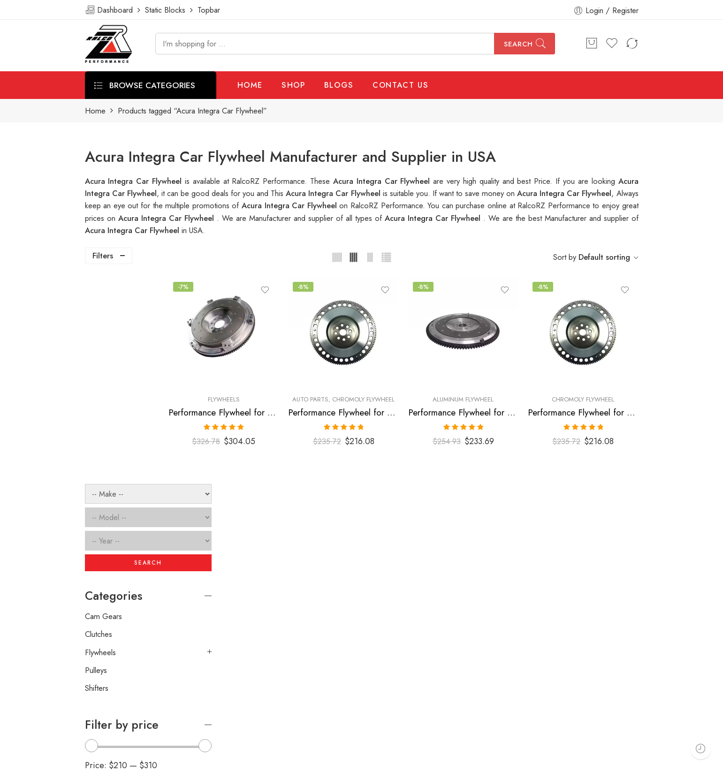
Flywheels (278, 383)
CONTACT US (401, 85)
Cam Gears (103, 409)
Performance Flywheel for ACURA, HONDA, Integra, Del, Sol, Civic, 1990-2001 (382, 397)
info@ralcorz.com (113, 710)
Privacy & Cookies (587, 760)
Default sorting (604, 257)
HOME (250, 85)
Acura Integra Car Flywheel (334, 193)
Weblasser (130, 760)
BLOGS (339, 85)
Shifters (96, 481)
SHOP (293, 85)
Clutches (98, 427)
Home (95, 111)
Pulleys (96, 463)
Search (518, 44)
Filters (102, 255)
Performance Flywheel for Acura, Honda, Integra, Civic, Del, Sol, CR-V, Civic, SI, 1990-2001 (278, 397)
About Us (647, 760)
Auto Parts (353, 383)
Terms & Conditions (513, 760)
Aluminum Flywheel (486, 383)
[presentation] (496, 629)
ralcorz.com (104, 727)
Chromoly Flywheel (405, 383)
